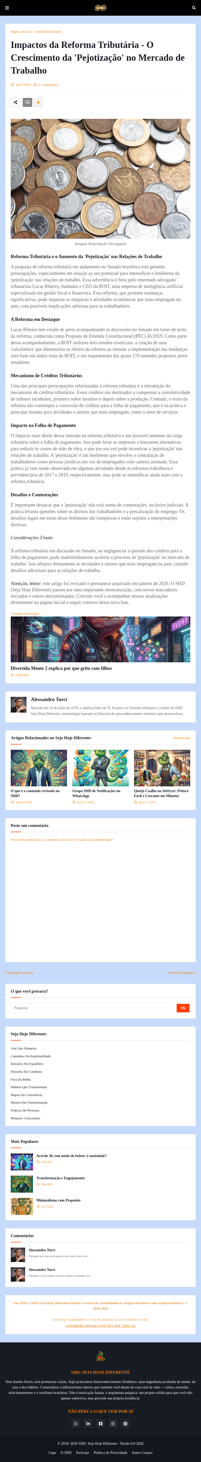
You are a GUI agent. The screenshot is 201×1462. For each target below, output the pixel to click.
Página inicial (20, 32)
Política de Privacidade (110, 1453)
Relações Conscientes (25, 1118)
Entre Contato (142, 1453)
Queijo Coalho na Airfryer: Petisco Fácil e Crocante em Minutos (161, 793)
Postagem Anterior (20, 973)
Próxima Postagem (180, 973)
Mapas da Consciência (26, 1095)
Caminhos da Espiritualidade (31, 1056)
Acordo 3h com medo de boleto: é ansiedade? (71, 1156)
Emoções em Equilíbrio (27, 1064)
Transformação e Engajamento (60, 1178)
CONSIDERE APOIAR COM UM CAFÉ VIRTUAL (100, 1326)
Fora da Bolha (21, 1079)
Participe (82, 1453)
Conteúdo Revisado (47, 32)
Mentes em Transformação (29, 1102)
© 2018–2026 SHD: (72, 1444)
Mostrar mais (182, 738)
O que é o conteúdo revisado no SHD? (35, 793)
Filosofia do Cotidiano (26, 1072)
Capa (52, 1453)
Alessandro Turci (49, 699)
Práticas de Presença (25, 1110)
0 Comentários (48, 85)
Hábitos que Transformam (29, 1087)
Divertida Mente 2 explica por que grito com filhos (61, 668)
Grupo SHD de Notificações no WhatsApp (96, 793)
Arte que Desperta (23, 1048)
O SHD (66, 1453)
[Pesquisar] (94, 1008)
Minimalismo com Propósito (58, 1200)
